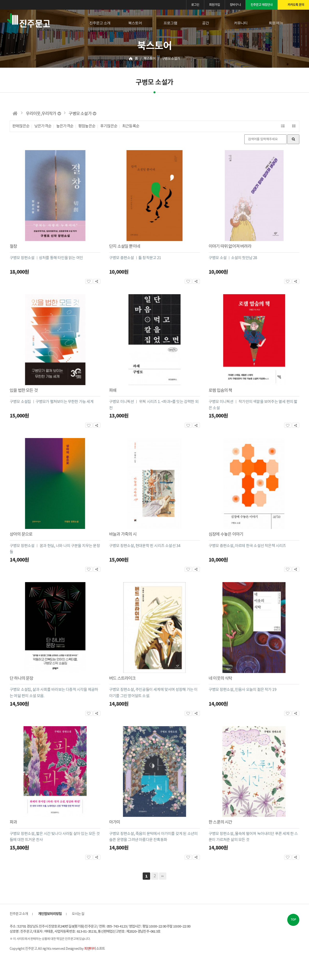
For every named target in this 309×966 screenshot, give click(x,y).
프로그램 (170, 23)
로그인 (195, 5)
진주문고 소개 (100, 23)
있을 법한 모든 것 (24, 390)
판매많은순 (20, 126)
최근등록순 (130, 126)
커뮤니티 (240, 23)
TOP (293, 919)
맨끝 (162, 876)
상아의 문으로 (21, 534)
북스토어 (135, 23)
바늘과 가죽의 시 (122, 534)
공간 (205, 23)
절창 (13, 246)
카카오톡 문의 (296, 5)
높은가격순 (64, 126)
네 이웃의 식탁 (220, 678)
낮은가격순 (42, 126)
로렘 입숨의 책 (220, 390)
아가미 (114, 822)
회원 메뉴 (276, 23)
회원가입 (214, 5)
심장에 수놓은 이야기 (226, 534)
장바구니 (235, 5)
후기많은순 (108, 126)
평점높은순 (86, 126)
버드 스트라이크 (122, 678)
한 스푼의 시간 (220, 822)
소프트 (94, 949)
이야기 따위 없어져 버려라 (230, 246)
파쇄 (112, 390)
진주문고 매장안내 (262, 5)
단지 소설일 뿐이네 (124, 246)
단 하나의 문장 (21, 678)
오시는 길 (78, 914)
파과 (13, 822)
